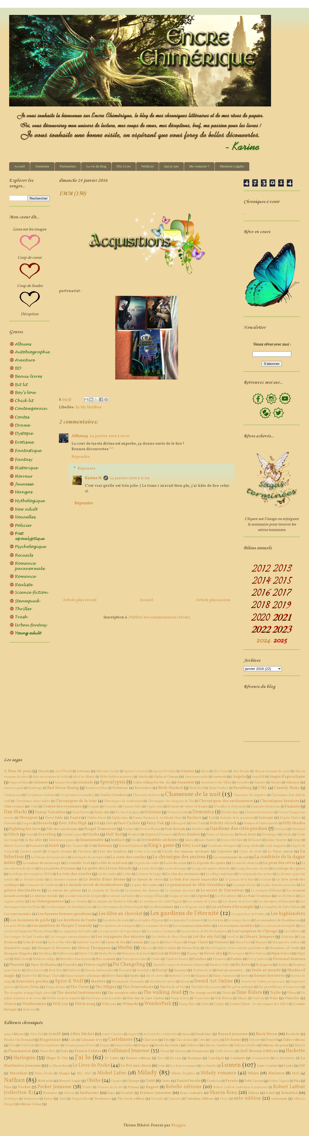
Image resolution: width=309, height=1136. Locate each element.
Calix (72, 1040)
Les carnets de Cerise (202, 902)
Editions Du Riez (245, 1045)
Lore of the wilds (60, 942)
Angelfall (258, 777)
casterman (279, 1098)
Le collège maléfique (220, 874)
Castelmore (120, 1039)
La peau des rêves (279, 863)
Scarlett (127, 1092)
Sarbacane (89, 1093)
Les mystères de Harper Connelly (61, 926)
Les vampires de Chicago (255, 931)
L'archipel (216, 1058)
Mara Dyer (243, 942)
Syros (48, 1098)
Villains (242, 998)
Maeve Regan (173, 942)
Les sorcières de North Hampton (204, 931)
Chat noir (150, 1039)
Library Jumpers (259, 937)
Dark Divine (81, 812)
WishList (147, 166)
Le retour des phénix (64, 890)
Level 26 (233, 937)
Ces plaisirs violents (40, 795)
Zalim (205, 1004)
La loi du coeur (175, 863)
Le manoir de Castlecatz (42, 885)
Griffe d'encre (225, 1051)
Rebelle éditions (183, 1087)
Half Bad (114, 834)
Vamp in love (180, 998)
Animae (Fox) (63, 783)
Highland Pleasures (159, 835)
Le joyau (265, 880)
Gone (29, 835)
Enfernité (266, 817)
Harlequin (24, 1058)
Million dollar (166, 948)
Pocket (24, 1087)
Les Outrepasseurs (46, 901)
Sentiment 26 (202, 970)
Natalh (159, 954)
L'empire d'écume (60, 852)
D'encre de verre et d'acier (187, 806)
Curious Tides (132, 807)
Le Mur (126, 874)
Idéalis (287, 835)
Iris (133, 840)
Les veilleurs (292, 931)
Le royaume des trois (180, 891)
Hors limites (188, 834)
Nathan (14, 1080)
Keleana (105, 846)
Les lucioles (209, 1066)
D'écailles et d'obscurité (230, 807)
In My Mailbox (89, 407)
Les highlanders (288, 914)
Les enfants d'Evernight (232, 907)
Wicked (10, 1004)
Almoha (143, 777)
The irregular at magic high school (28, 993)
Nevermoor (236, 954)
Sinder (135, 975)
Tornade (157, 1099)
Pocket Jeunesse (54, 1087)
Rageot (152, 1087)
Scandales (144, 970)
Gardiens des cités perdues (238, 829)
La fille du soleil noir (112, 863)
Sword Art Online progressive (263, 982)
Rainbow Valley (220, 965)
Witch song (85, 1004)
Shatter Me (29, 976)
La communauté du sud (230, 857)
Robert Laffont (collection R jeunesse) (240, 1087)
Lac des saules (107, 874)
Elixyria (299, 1045)
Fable (109, 823)
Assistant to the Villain (216, 783)
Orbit (150, 1081)
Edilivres (192, 1045)
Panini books (188, 1081)
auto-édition (247, 1098)
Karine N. (93, 478)
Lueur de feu (115, 942)
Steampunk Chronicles (128, 982)
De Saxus (233, 1040)
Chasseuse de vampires (249, 795)
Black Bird (196, 788)
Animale (85, 782)
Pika (297, 1080)
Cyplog (215, 1040)
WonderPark (157, 1004)
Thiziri (226, 993)
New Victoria (258, 954)
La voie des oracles (74, 874)
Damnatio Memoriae (265, 807)
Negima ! (193, 954)
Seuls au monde (266, 970)
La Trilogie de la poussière (49, 857)
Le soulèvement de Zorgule (83, 896)
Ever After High (73, 823)
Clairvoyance (14, 806)
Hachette (295, 1051)
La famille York (78, 863)
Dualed (75, 817)
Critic (201, 1040)
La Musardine (58, 1066)
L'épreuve (224, 851)
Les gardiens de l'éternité (184, 913)
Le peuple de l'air (244, 885)
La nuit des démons (245, 863)
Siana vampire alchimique (83, 976)
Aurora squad (13, 788)
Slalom (253, 1092)
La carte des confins (128, 857)
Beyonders (143, 787)
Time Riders (249, 992)
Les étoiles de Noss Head (169, 937)
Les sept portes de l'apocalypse (120, 931)
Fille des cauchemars (62, 829)
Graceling (47, 834)
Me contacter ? (199, 166)
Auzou (186, 1034)
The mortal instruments (79, 993)
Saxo (111, 1092)
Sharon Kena (223, 1092)
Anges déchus (19, 783)
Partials (236, 959)
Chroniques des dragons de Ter (171, 801)
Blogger (178, 1125)
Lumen (231, 1065)
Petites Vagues (279, 1081)
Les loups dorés (239, 920)
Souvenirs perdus (32, 981)
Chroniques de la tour (76, 801)
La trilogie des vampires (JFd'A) (30, 874)
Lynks (288, 1065)
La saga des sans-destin (252, 869)
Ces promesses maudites (77, 795)
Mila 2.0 (146, 948)
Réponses (86, 468)
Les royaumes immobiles (192, 925)
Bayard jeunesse (233, 1034)
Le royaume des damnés (142, 891)
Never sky (213, 953)
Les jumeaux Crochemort (185, 920)
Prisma (133, 1087)
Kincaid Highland (131, 846)
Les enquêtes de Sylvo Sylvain (280, 907)
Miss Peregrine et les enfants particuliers (234, 948)
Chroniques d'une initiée (33, 801)
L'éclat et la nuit (145, 852)
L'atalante (237, 1058)
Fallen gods (178, 823)
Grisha (93, 834)
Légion (154, 942)
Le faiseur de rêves (147, 879)
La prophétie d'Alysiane (58, 868)
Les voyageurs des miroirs (120, 937)
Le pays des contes (144, 885)
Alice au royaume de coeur (272, 771)
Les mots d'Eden (15, 926)
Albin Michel (82, 1034)
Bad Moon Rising (63, 788)
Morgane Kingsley (18, 953)
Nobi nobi (45, 1080)
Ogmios (116, 1081)
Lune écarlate (267, 1065)
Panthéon (214, 1081)
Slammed (201, 976)
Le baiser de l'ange (149, 874)
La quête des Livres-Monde (107, 868)
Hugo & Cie (57, 1058)
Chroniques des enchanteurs (226, 801)
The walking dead (162, 992)
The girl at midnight (240, 987)
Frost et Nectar (149, 829)
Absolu (43, 771)
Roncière (50, 1092)
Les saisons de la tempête (278, 926)
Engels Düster (290, 818)
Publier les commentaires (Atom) (159, 617)
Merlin (125, 948)
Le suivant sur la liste (120, 896)
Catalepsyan (13, 795)
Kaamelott (37, 846)
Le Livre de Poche (91, 1065)
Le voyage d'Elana (152, 896)
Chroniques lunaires (279, 801)
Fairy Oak (155, 823)
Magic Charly (197, 942)
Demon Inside (177, 812)
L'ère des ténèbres (112, 851)
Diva (12, 1045)
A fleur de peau (18, 771)
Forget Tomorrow (100, 829)
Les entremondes (17, 914)
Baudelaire (203, 1034)
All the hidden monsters (116, 777)
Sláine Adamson (224, 976)
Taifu (62, 1099)
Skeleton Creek (179, 976)
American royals (196, 777)
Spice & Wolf (69, 981)
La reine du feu (148, 869)
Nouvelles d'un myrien (75, 959)
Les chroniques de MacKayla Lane (68, 907)
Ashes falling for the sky (152, 782)
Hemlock (134, 835)
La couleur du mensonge (41, 863)
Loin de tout (32, 942)
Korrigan (194, 1058)
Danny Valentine (50, 812)
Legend (202, 896)
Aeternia (83, 771)
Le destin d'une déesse (104, 879)
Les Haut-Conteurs (256, 896)
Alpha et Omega (166, 776)
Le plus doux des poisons (278, 885)
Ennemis (10, 823)
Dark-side (101, 812)
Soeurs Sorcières (269, 976)
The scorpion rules (122, 992)
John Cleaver (276, 840)
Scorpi (162, 970)
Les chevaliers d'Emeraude (276, 902)
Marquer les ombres (286, 942)
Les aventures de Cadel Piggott (160, 902)
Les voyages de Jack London (24, 937)
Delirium (152, 812)
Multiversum (65, 954)
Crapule (94, 807)
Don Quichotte (49, 1045)
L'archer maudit (31, 852)
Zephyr (219, 1004)
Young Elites (187, 1004)
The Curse (79, 987)
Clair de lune (184, 1040)
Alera (204, 771)
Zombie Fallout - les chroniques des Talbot (258, 1004)
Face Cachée (129, 823)
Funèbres (198, 829)
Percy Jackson (258, 959)
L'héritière (85, 852)
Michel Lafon (111, 1073)
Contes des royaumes (62, 806)
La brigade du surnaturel (89, 857)
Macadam (18, 1073)
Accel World (63, 771)
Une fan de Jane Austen (145, 998)
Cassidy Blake (287, 788)
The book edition (130, 1098)
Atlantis (275, 783)
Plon (7, 1087)
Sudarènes (31, 1099)
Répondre (80, 457)
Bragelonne (50, 1040)
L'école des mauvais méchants (185, 851)
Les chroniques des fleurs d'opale (120, 907)
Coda (34, 807)
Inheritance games (62, 840)
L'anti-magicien (275, 846)
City (167, 1039)
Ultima (291, 993)
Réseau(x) (125, 970)
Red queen (264, 964)
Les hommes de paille (30, 920)
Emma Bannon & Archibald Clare (157, 818)
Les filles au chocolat (120, 914)
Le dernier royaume (63, 880)
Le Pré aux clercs (135, 1066)
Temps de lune (55, 987)
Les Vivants (79, 902)
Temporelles (80, 1099)
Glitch (13, 834)
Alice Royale (241, 771)
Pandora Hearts (177, 959)
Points (87, 1087)
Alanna (187, 771)
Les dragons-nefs (192, 907)
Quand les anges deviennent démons (179, 965)
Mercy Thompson (94, 948)
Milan (253, 1073)
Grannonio (200, 1051)
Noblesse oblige (44, 959)
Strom (184, 982)
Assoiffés (242, 783)
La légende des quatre (209, 863)
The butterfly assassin (206, 987)
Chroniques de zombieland (123, 801)
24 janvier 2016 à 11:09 (129, 478)
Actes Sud (36, 1034)
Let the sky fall (206, 937)
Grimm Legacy (72, 835)
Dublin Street (96, 818)
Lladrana (287, 937)
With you (109, 1004)
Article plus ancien (213, 600)
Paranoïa (219, 959)
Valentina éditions (199, 1098)
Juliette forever (14, 846)
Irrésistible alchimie (160, 840)
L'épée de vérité (250, 852)
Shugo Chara (51, 976)
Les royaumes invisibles (236, 925)
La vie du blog (96, 166)
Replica (283, 965)
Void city (258, 998)
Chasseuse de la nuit (193, 794)
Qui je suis (171, 166)
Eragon (26, 823)
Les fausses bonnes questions (64, 914)
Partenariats (68, 166)
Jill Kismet (255, 840)
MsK (295, 1073)
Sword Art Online (213, 981)
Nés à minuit (105, 959)
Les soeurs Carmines (161, 931)
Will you (60, 1004)
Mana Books (44, 1073)
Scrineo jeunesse (155, 1093)
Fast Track (198, 823)
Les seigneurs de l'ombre (75, 931)
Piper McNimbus (44, 964)
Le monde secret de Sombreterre (94, 885)
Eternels (44, 823)
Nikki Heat (21, 959)
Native (175, 953)
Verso (224, 1099)
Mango (64, 1073)
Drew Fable (54, 817)
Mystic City (86, 954)
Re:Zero (242, 965)
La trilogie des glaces (289, 868)
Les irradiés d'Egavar (149, 920)
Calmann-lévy (91, 1039)
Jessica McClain (232, 840)
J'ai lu (83, 1057)
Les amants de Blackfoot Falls (112, 902)
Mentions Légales (232, 166)
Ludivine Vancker (89, 942)
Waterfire (292, 998)
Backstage (35, 788)
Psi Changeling (129, 964)
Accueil (19, 166)
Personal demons (289, 959)
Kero (161, 1058)
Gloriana (180, 1051)
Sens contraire (191, 1092)
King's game (161, 845)
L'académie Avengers (222, 846)
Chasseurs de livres (146, 795)
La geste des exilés (146, 863)
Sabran (69, 1093)
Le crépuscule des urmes (255, 874)
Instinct (118, 840)
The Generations (138, 987)
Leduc (161, 1066)
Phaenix (16, 965)
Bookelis (293, 1034)
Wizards (130, 1004)
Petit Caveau (253, 1080)
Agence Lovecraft (136, 771)
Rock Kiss (55, 970)
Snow (245, 976)
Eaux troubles (124, 1045)
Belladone (120, 787)
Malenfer (221, 942)
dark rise (29, 1010)
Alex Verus (220, 771)
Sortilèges (11, 1099)
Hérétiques (270, 835)
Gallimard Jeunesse (129, 1051)
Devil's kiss (230, 812)
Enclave (194, 818)
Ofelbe (94, 1080)
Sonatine (289, 1093)
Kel (91, 846)
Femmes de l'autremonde (261, 823)
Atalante (260, 783)
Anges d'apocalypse (287, 776)
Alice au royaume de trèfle (50, 777)
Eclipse (143, 1045)
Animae (40, 782)
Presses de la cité (110, 1087)
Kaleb (54, 846)
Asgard (133, 1034)
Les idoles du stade (116, 920)
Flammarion (19, 1051)
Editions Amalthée (216, 1045)
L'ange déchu (251, 846)
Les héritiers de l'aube (77, 920)
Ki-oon (175, 1058)
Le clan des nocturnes (183, 874)
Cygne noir (154, 807)
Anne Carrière (112, 1034)
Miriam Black (190, 948)
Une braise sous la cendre (103, 998)
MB (302, 1065)
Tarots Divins (29, 987)
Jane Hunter (207, 840)
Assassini (186, 782)
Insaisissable (92, 840)
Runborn (73, 970)
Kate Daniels (74, 846)
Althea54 (79, 436)
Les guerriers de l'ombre (248, 914)
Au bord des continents (160, 1034)
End (212, 818)
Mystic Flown (107, 954)
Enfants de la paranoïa (236, 818)
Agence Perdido (164, 771)
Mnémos (276, 1073)
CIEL (262, 788)
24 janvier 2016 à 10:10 (110, 436)
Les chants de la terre (238, 902)
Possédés (70, 964)
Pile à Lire (124, 166)
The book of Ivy (172, 987)
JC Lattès (112, 1058)
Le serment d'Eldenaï (266, 891)
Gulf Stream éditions (258, 1051)
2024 (263, 640)
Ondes (156, 959)
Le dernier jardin (31, 880)
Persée (231, 1081)
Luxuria (137, 942)
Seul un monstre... (231, 970)
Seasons (180, 970)
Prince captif (95, 965)
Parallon (199, 959)
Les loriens (215, 920)
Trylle (275, 993)
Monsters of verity (284, 948)
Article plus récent (80, 600)
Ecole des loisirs (167, 1045)
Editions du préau (275, 1045)
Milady (147, 1072)
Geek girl (280, 829)
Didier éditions (294, 1039)
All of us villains (84, 777)
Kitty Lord (191, 846)
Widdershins (34, 1004)
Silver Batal (114, 975)
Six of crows (155, 976)
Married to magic (17, 948)
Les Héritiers (286, 896)
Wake (273, 998)
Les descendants (160, 907)
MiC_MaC (84, 1073)
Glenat (164, 1051)
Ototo (165, 1080)
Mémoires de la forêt (135, 954)
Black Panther (219, 788)
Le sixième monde (44, 896)
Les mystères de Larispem (117, 926)
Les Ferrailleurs (226, 896)
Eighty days (120, 818)
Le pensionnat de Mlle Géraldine (195, 885)
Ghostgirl (298, 829)
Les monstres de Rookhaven (277, 920)
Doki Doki (27, 1045)
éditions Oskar (30, 1104)
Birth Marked (170, 788)
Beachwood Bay (96, 788)
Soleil (270, 1092)
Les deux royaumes (183, 1066)
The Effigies (105, 987)
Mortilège (45, 954)
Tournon (174, 1099)
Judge (297, 840)
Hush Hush (247, 834)
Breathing (242, 788)
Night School (281, 953)
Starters (98, 981)
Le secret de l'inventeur (222, 890)
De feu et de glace (127, 812)
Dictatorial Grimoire (259, 812)
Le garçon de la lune (239, 880)
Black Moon (267, 1034)
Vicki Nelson (223, 998)
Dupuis (105, 1045)
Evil (97, 823)
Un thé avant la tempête (63, 998)
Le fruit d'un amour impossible (193, 879)
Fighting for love (24, 829)
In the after (33, 840)
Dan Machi (15, 812)
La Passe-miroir (280, 851)
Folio (64, 1051)
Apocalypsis (112, 782)
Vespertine (202, 998)
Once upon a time (134, 959)
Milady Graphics (183, 1073)
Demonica (203, 812)
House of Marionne (220, 835)
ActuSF (54, 1034)
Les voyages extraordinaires (70, 937)
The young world (202, 992)
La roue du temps (175, 869)
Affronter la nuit (107, 771)
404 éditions (14, 1034)
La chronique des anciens (179, 857)
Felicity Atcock (223, 823)
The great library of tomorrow (279, 987)
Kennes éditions (138, 1058)
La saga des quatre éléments (211, 869)
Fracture (129, 829)
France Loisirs (88, 1051)
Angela (239, 776)
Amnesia (219, 776)
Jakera (189, 840)
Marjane (262, 942)
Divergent (28, 818)
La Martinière (285, 1058)
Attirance (293, 782)
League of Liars (180, 896)
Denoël (271, 1039)
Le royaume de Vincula (104, 891)
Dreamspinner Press (79, 1045)
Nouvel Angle (70, 1080)
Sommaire (42, 166)
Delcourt (255, 1040)
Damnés (292, 806)
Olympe (133, 1080)
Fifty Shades (294, 823)
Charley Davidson (113, 795)
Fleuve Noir (48, 1051)
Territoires (102, 1098)
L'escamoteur (261, 1058)
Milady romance (218, 1073)
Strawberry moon (162, 982)
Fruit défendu (175, 829)
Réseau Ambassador (99, 970)
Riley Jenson (35, 970)
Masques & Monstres (54, 948)
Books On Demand (19, 1039)
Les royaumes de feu (154, 926)
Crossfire (111, 807)
